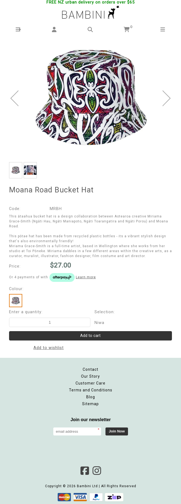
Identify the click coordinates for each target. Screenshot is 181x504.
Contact (90, 369)
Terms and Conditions (90, 390)
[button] (18, 30)
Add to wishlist (49, 347)
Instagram (97, 471)
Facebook (84, 471)
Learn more (86, 277)
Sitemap (90, 404)
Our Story (90, 376)
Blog (90, 397)
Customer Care (90, 383)
